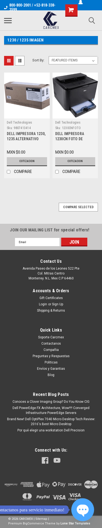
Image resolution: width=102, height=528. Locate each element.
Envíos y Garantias (51, 369)
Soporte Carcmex (51, 337)
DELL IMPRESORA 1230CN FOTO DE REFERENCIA (69, 139)
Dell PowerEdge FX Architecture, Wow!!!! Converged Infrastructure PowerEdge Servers (51, 410)
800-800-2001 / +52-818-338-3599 (29, 7)
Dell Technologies (19, 122)
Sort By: (38, 60)
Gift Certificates (51, 298)
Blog (51, 375)
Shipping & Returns (51, 310)
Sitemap (41, 519)
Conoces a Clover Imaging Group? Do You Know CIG (51, 402)
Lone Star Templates (75, 523)
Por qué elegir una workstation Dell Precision (51, 430)
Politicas (51, 362)
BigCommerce (33, 523)
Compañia (51, 350)
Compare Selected (78, 207)
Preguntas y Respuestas (51, 356)
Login (43, 304)
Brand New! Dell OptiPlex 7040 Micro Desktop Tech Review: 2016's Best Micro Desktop (51, 421)
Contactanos (51, 343)
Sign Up (57, 304)
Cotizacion (27, 161)
